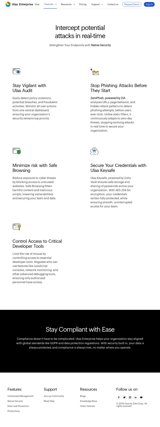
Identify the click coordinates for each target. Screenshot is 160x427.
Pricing (82, 4)
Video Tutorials (87, 406)
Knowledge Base (88, 401)
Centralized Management (20, 396)
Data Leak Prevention (18, 406)
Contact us (112, 4)
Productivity (14, 411)
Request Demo (131, 4)
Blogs (83, 396)
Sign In (149, 4)
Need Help (49, 401)
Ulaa (37, 4)
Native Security (15, 401)
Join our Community (54, 396)
